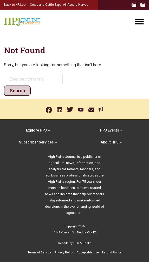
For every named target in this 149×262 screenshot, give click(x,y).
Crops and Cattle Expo (45, 4)
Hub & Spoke (82, 243)
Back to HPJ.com (16, 4)
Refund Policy (111, 252)
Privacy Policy (64, 252)
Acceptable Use (88, 252)
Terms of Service (39, 252)
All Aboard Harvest (76, 4)
